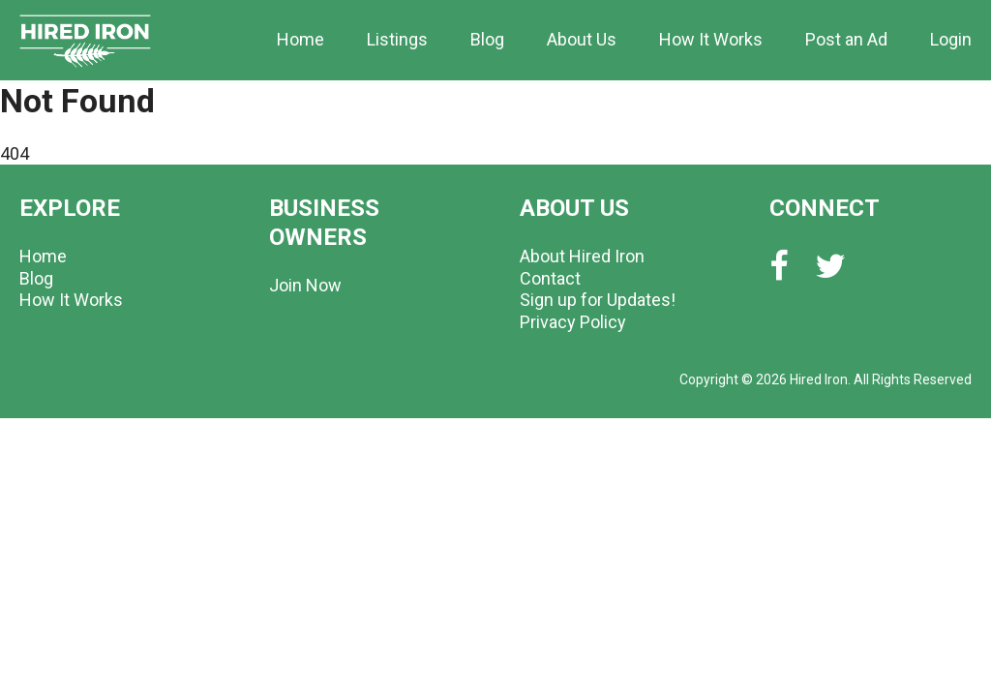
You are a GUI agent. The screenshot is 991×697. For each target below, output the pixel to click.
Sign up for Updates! (598, 299)
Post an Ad (846, 39)
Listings (397, 39)
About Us (581, 39)
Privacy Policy (573, 322)
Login (951, 39)
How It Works (711, 39)
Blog (487, 39)
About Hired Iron (582, 256)
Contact (550, 278)
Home (300, 39)
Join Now (305, 285)
